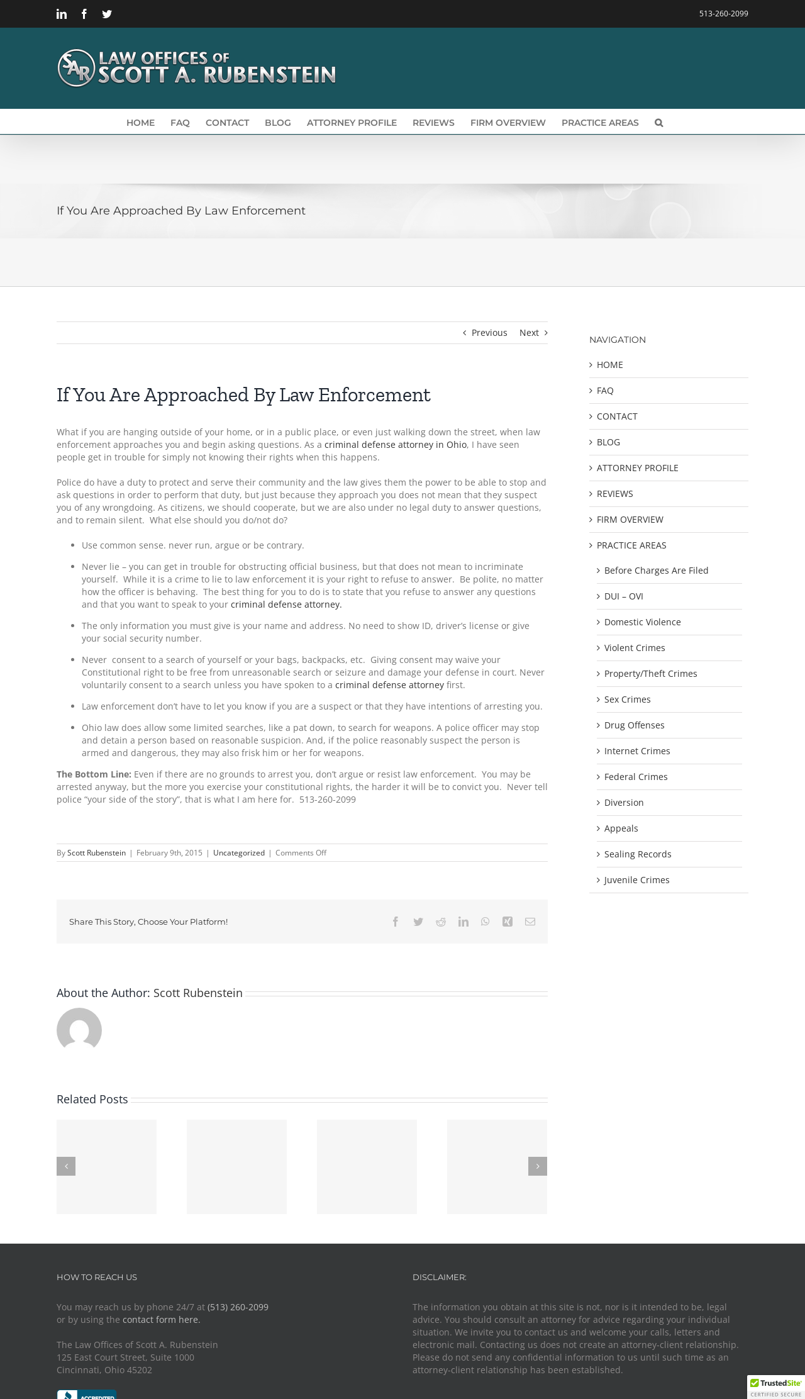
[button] (659, 121)
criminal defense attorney (391, 685)
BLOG (608, 442)
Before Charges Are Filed (656, 570)
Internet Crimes (637, 751)
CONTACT (617, 416)
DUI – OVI (623, 596)
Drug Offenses (634, 725)
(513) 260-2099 (238, 1307)
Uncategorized (239, 852)
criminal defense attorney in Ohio (394, 444)
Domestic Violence (642, 622)
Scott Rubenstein (96, 852)
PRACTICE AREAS (632, 545)
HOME (610, 365)
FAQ (605, 390)
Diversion (624, 802)
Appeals (621, 828)
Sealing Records (638, 854)
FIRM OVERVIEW (630, 519)
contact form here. (162, 1319)
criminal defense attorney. (286, 604)
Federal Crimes (636, 777)
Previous (490, 332)
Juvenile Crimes (637, 880)
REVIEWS (615, 493)
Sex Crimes (627, 699)
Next (529, 332)
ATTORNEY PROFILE (638, 468)
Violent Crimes (634, 648)
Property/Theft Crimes (650, 673)
